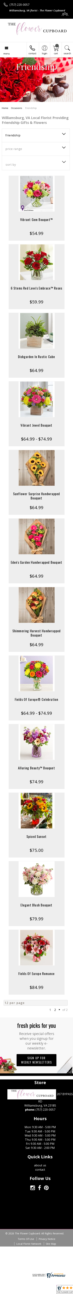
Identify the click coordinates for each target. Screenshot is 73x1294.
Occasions (16, 108)
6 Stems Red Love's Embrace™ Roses (36, 288)
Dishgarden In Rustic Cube (36, 356)
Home (5, 108)
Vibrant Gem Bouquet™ (36, 219)
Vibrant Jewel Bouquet (36, 425)
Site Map (51, 1243)
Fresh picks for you (36, 1036)
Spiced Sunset (36, 836)
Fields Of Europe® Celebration (36, 699)
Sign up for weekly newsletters (36, 1060)
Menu (6, 53)
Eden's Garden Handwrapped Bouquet (36, 562)
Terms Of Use (26, 1239)
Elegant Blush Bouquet (36, 905)
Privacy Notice (47, 1239)
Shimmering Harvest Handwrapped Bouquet (36, 633)
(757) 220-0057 (19, 5)
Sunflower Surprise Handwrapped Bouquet (36, 495)
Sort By (11, 165)
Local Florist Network (28, 1243)
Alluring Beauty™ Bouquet (36, 768)
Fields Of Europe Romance (36, 973)
